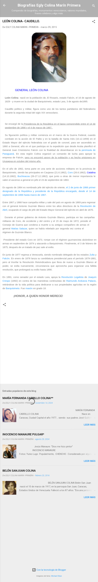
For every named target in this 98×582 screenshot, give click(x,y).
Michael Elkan (56, 576)
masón (29, 288)
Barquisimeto (13, 288)
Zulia (92, 254)
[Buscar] (93, 6)
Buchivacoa (24, 176)
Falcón (6, 258)
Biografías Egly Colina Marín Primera (49, 5)
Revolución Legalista (72, 277)
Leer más (89, 424)
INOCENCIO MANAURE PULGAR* (23, 434)
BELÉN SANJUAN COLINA (19, 470)
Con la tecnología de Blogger (49, 569)
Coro (70, 172)
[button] (93, 22)
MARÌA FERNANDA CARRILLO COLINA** (28, 398)
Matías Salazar (19, 228)
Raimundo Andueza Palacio (81, 280)
